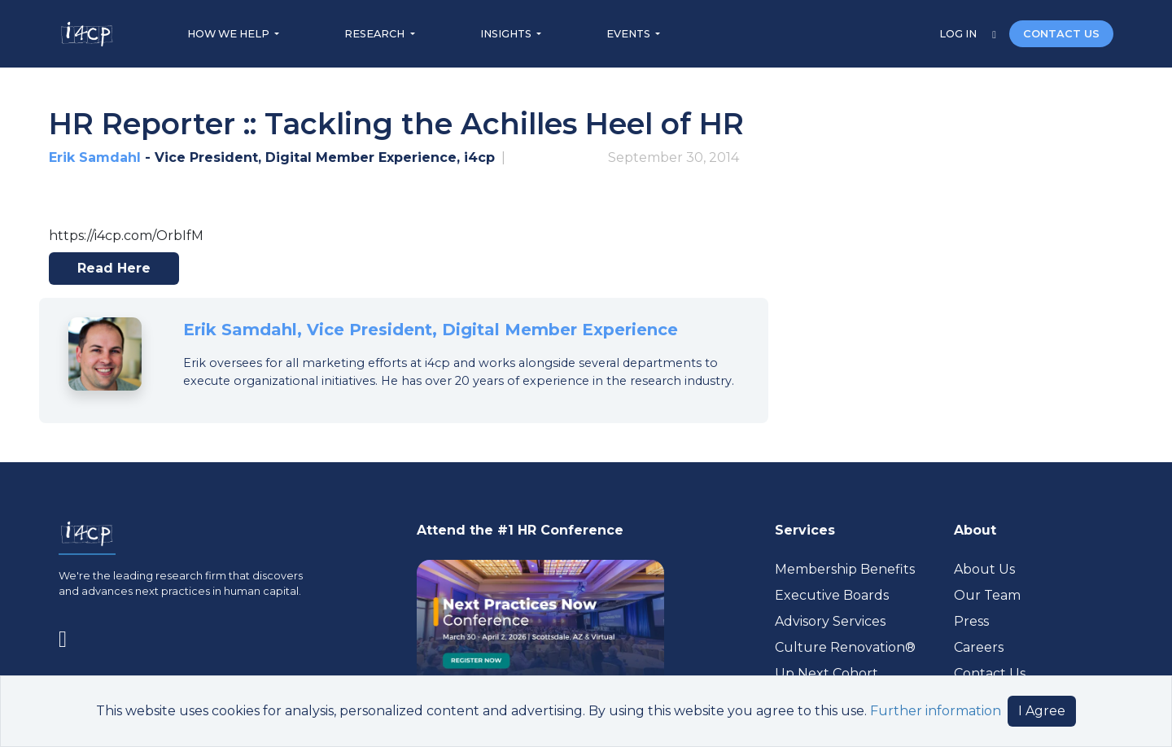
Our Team (987, 595)
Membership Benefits (845, 569)
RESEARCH (375, 34)
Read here (120, 272)
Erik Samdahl (95, 157)
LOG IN (959, 34)
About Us (984, 569)
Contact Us (990, 673)
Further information (935, 711)
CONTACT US (1061, 34)
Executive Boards (832, 595)
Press (971, 621)
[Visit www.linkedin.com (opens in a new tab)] (69, 636)
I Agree (1041, 711)
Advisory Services (830, 621)
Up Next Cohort (826, 673)
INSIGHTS (507, 34)
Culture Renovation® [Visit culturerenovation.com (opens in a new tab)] (845, 647)
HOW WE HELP (229, 34)
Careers (979, 647)
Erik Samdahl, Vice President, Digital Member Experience (430, 329)
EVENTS (629, 34)
